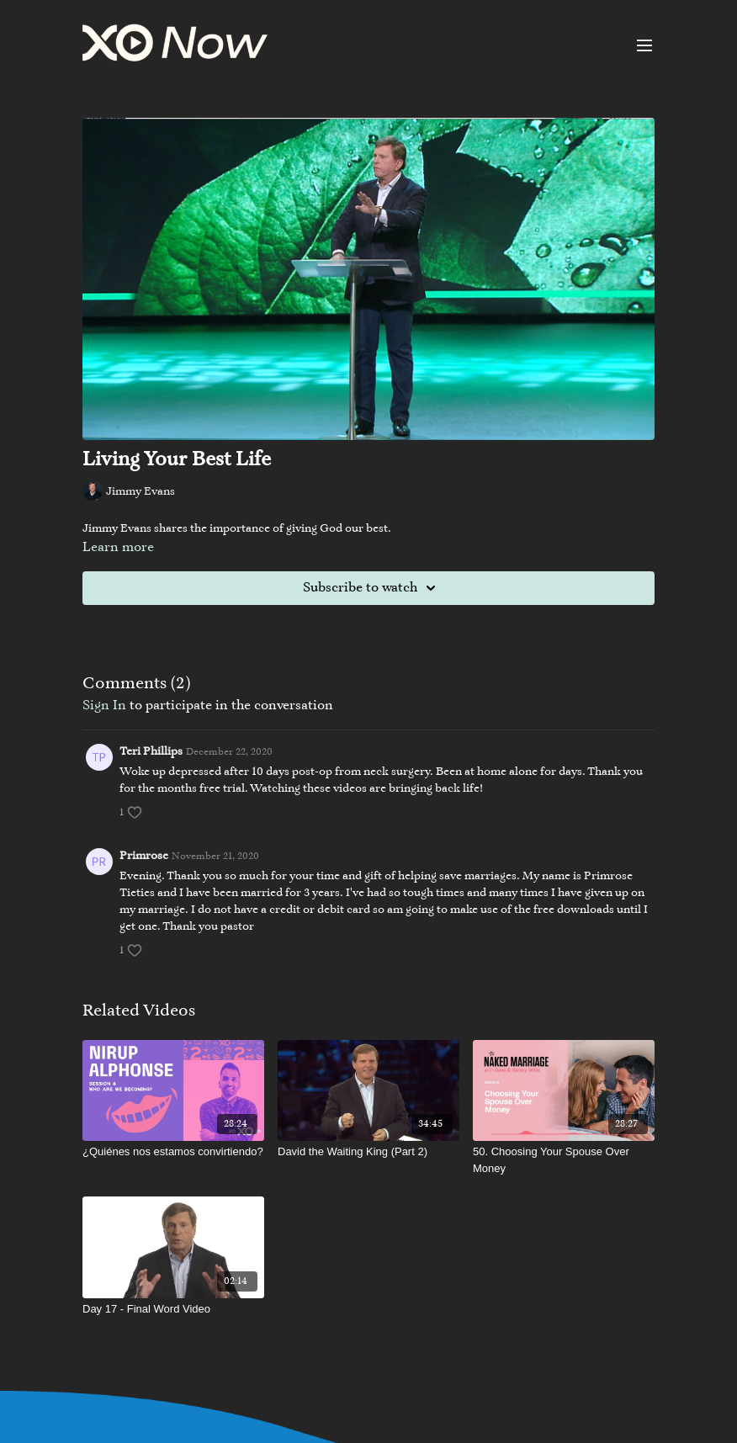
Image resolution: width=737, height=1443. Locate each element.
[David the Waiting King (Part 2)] (368, 1151)
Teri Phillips (151, 752)
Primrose (143, 856)
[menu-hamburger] (644, 45)
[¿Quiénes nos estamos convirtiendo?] (173, 1151)
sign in (104, 706)
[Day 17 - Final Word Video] (173, 1309)
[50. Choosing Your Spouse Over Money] (564, 1159)
